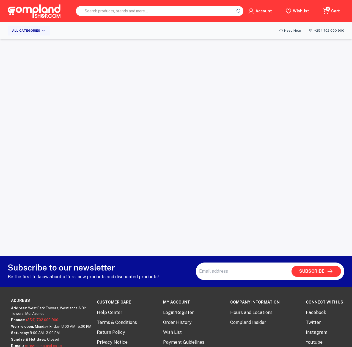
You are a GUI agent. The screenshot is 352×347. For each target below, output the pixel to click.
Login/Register (178, 312)
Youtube (314, 342)
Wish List (172, 332)
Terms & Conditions (117, 322)
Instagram (316, 332)
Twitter (313, 322)
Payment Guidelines (183, 342)
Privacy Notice (112, 342)
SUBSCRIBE (316, 271)
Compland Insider (248, 322)
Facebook (316, 312)
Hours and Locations (251, 312)
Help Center (109, 312)
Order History (177, 322)
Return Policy (111, 332)
